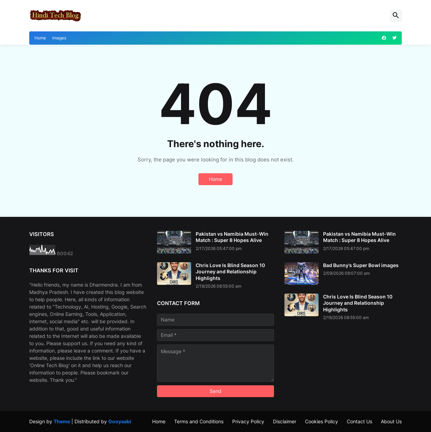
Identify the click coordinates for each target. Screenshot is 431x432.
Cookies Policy (321, 421)
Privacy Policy (248, 421)
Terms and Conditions (199, 421)
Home (40, 37)
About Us (391, 421)
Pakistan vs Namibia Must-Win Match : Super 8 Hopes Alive (232, 237)
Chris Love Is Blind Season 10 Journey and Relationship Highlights (230, 271)
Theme (62, 421)
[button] (396, 16)
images (59, 37)
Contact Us (359, 421)
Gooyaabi (119, 421)
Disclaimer (284, 421)
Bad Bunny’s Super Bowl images (361, 265)
